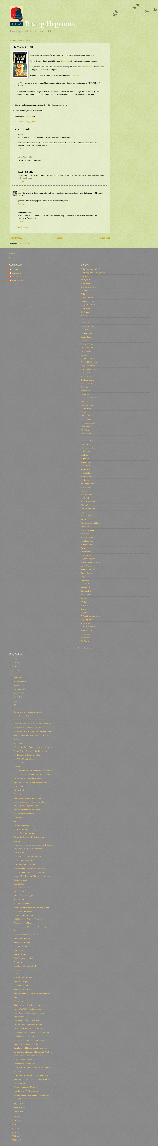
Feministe (84, 387)
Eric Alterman (86, 376)
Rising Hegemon (42, 24)
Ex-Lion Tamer (86, 384)
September (18, 689)
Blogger (90, 648)
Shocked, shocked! (21, 954)
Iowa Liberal (85, 416)
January (17, 1112)
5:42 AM (21, 164)
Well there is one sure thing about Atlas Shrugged (32, 993)
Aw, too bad (18, 1071)
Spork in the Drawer (88, 569)
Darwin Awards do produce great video (28, 712)
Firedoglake (29, 116)
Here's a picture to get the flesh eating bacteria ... (31, 872)
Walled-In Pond (86, 630)
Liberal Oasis (86, 451)
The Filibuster (86, 391)
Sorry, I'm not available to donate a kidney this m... (32, 735)
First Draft (85, 401)
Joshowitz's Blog (87, 441)
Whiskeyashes (86, 634)
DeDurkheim (16, 277)
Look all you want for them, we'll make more (30, 720)
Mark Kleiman (86, 462)
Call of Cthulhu (86, 333)
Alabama (17, 739)
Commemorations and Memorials (26, 1087)
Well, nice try (19, 853)
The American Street (88, 287)
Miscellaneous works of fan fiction (26, 1021)
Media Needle (86, 466)
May (16, 705)
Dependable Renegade (89, 362)
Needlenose (85, 480)
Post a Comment (22, 227)
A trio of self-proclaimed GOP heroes (27, 856)
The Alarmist (85, 283)
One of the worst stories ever (24, 1036)
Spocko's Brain (86, 566)
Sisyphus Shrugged (88, 559)
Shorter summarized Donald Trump (27, 974)
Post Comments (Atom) (28, 243)
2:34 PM (21, 204)
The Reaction (86, 534)
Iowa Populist (86, 419)
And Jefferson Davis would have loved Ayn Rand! (32, 775)
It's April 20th (19, 892)
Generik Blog (86, 409)
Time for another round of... (24, 958)
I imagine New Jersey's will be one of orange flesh (32, 876)
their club (75, 75)
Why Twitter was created (23, 1060)
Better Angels (86, 308)
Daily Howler (86, 351)
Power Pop (85, 527)
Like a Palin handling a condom (25, 864)
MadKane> (85, 455)
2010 (14, 1117)
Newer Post (16, 237)
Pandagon (84, 519)
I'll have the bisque (21, 982)
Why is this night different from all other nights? (31, 927)
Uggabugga (85, 612)
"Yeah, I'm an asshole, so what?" (26, 829)
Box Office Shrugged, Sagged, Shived (28, 759)
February (17, 1108)
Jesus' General (86, 434)
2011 (14, 674)
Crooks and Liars (87, 348)
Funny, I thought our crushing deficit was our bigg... (33, 1099)
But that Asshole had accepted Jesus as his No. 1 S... (33, 1052)
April (16, 709)
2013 (14, 666)
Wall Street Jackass (88, 627)
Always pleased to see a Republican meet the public (33, 732)
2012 (14, 670)
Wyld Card (85, 637)
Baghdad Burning (87, 301)
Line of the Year (20, 763)
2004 (14, 1140)
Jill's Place (85, 437)
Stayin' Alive (85, 577)
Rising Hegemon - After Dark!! (92, 269)
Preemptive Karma (88, 530)
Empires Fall (85, 373)
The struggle (18, 817)
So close (17, 841)
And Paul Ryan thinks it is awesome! (27, 810)
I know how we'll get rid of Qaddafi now (28, 849)
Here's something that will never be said (28, 1056)
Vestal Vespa (85, 623)
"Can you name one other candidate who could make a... (34, 771)
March (16, 1104)
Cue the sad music (20, 880)
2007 (14, 1128)
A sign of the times (21, 786)
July (16, 697)
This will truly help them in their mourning (29, 1013)
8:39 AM (21, 181)
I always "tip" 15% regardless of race (27, 1009)
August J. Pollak (87, 298)
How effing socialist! (21, 985)
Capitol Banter (86, 337)
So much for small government (25, 716)
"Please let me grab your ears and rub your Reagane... (33, 845)
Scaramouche (86, 552)
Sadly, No (84, 548)
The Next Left (86, 487)
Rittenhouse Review (88, 541)
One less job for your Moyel (24, 915)
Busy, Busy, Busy (87, 326)
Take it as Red (86, 591)
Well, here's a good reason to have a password (30, 782)
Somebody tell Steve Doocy (24, 1064)
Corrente (84, 341)
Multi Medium (86, 473)
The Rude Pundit (87, 544)
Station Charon (86, 573)
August (17, 693)
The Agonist (85, 280)
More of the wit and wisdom (24, 989)
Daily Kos (84, 355)
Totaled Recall (19, 790)
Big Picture (85, 312)
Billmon (84, 316)
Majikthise (85, 459)
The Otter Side (86, 516)
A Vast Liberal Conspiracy (90, 616)
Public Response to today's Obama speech (29, 1044)
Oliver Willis (85, 505)
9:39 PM (21, 222)
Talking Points (86, 595)
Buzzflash (84, 330)
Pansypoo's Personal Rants (90, 523)
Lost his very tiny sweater (23, 911)
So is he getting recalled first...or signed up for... (31, 802)
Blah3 (83, 319)
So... (15, 821)
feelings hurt (66, 61)
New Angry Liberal (88, 484)
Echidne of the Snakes (89, 369)
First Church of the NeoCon (91, 398)
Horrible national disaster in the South (27, 755)
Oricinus (84, 512)
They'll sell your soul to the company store (29, 1040)
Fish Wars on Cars (87, 405)
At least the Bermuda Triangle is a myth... (29, 837)
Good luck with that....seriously (25, 966)
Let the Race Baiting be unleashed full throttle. (31, 778)
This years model (20, 1001)
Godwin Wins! (19, 884)
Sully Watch (85, 587)
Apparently (18, 962)
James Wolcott (86, 426)
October (17, 685)
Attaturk (15, 269)
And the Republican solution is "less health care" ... (32, 1032)
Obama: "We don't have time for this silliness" (30, 751)
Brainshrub (85, 323)
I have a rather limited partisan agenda (28, 1028)
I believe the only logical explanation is (28, 1025)
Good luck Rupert (20, 946)
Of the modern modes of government (27, 798)
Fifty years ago (19, 1083)
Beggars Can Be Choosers (90, 305)
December (18, 677)
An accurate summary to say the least (27, 728)
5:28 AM (21, 149)
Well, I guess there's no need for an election (29, 919)
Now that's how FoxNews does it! (26, 1091)
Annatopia (84, 290)
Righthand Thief (87, 537)
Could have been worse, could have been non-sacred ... (34, 1067)
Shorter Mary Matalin (22, 943)
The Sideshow (86, 605)
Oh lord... (17, 794)
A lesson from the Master (23, 923)
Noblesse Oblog (86, 494)
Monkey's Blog (86, 469)
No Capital (85, 498)
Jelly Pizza (85, 430)
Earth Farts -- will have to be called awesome (30, 1048)
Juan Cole (84, 444)
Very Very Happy (87, 620)
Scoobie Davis (86, 555)
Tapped (83, 598)
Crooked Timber (87, 344)
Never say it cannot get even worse (26, 806)
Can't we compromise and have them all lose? (30, 868)
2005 (14, 1136)
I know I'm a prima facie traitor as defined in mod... (32, 1075)
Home (60, 237)
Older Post (104, 237)
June (16, 701)
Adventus (84, 276)
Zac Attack (85, 641)
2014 (14, 662)
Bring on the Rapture (21, 903)
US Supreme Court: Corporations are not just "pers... (33, 747)
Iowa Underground (88, 423)
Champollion (16, 273)
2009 (14, 1121)
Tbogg (83, 602)
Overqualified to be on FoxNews (26, 935)
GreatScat (84, 412)
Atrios (83, 294)
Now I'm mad (19, 900)
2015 (14, 659)
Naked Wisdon (86, 477)
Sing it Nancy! (19, 1017)
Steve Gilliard (86, 580)
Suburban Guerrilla (88, 584)
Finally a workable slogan (23, 896)
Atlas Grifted (18, 931)
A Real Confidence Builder (24, 814)
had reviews (88, 67)
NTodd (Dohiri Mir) (88, 501)
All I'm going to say (21, 743)
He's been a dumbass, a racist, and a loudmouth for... (33, 724)
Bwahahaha (18, 767)
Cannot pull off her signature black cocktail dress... (32, 907)
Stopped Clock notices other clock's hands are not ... (33, 1079)
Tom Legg (84, 609)
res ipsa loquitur (17, 281)
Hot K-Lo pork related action (24, 860)
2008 (14, 1124)
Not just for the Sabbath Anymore (26, 833)
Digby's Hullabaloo (88, 366)
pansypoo (21, 189)
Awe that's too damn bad (23, 978)
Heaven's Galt (19, 950)
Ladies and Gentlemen (22, 939)
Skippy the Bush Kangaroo (90, 562)
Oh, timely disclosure (21, 888)
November (18, 681)
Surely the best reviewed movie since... (28, 1005)
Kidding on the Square (89, 448)
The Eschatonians (87, 380)
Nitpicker (84, 491)
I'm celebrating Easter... (22, 825)
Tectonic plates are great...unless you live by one (31, 1095)
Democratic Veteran (88, 358)
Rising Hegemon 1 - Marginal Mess (94, 273)
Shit (15, 997)
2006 (14, 1132)
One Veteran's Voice (88, 509)
